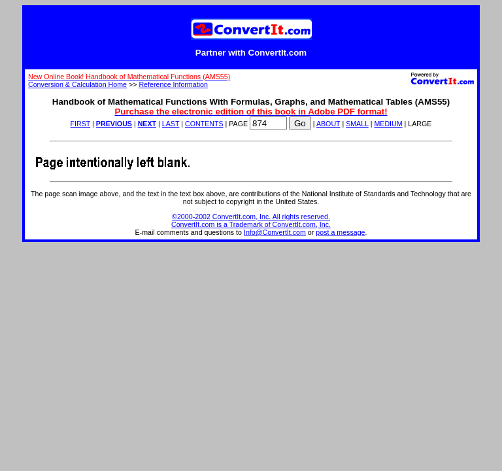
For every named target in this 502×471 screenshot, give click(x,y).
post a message (340, 232)
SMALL (357, 124)
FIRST (81, 124)
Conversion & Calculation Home (77, 84)
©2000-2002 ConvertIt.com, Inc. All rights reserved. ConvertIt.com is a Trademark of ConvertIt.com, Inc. (251, 220)
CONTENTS (204, 124)
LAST (170, 124)
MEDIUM (388, 124)
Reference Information (173, 84)
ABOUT (328, 124)
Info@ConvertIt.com (275, 232)
